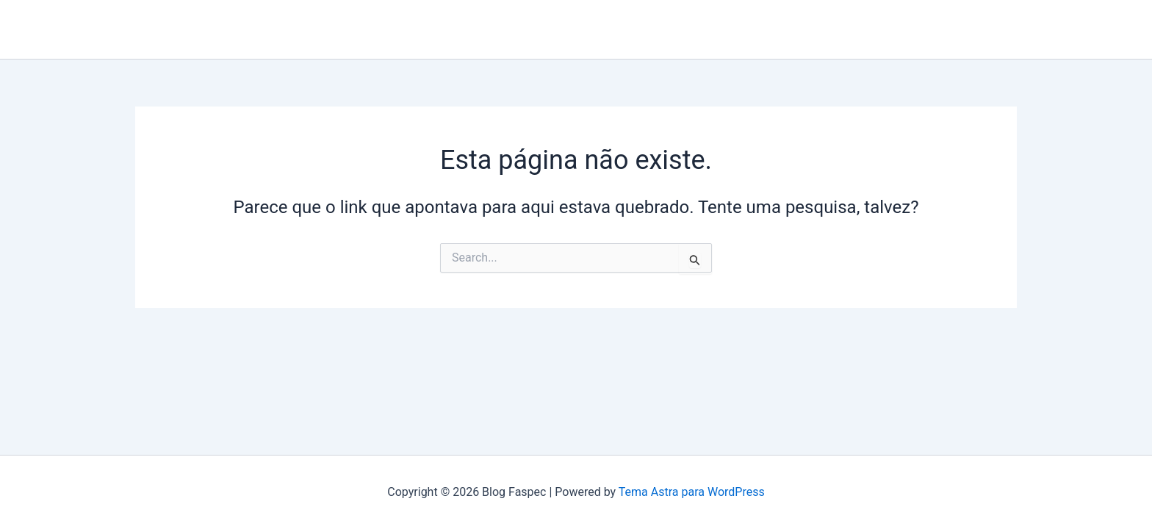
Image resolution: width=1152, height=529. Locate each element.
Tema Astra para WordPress (692, 492)
